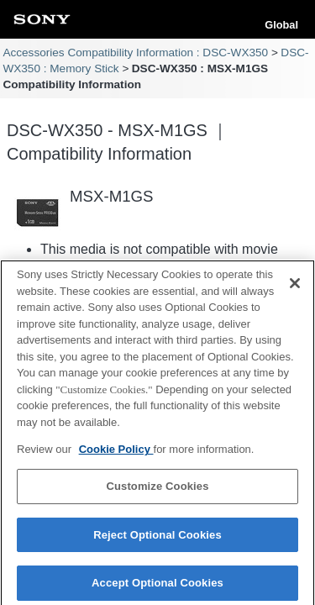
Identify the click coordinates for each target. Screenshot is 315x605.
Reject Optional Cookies (157, 538)
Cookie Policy (116, 453)
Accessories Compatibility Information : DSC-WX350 (135, 52)
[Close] (294, 287)
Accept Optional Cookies (157, 587)
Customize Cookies (157, 490)
